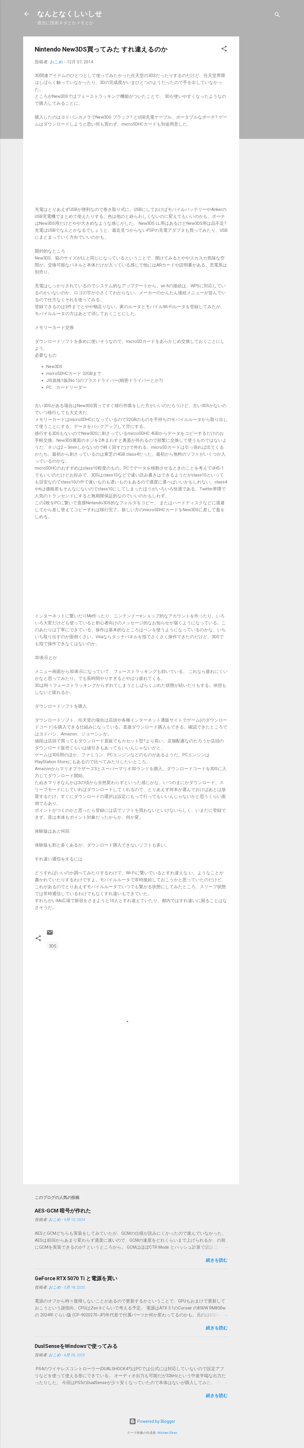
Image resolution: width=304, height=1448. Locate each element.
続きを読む (217, 1260)
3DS (52, 946)
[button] (224, 49)
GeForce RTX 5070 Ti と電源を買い (76, 1278)
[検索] (277, 16)
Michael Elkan (167, 1433)
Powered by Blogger (152, 1421)
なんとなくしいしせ (69, 14)
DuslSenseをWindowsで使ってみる (76, 1346)
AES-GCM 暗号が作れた (63, 1211)
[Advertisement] (262, 123)
